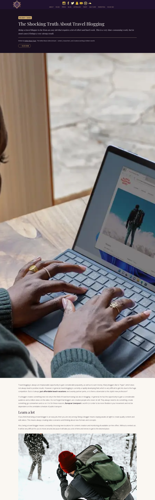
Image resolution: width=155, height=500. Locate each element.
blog (69, 7)
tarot (85, 7)
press (64, 7)
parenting (101, 7)
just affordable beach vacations (52, 391)
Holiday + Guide (25, 18)
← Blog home (24, 46)
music (58, 7)
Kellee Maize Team (30, 41)
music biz (110, 7)
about (51, 7)
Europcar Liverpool (73, 403)
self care (92, 7)
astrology (77, 7)
